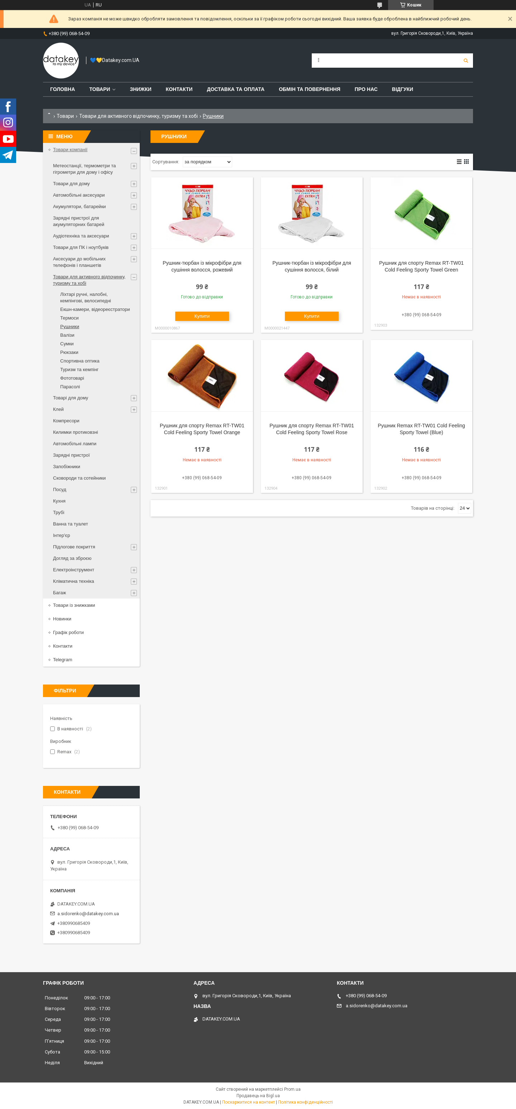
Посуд (59, 489)
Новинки (62, 618)
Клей (58, 409)
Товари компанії (70, 149)
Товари (99, 89)
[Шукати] (466, 60)
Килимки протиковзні (75, 432)
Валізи (67, 335)
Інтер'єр (61, 535)
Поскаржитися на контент (248, 1102)
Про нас (366, 89)
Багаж (59, 592)
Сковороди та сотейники (79, 478)
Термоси (69, 318)
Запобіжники (66, 466)
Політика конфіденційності (305, 1102)
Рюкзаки (69, 352)
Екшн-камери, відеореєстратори (95, 309)
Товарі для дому (70, 397)
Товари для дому (71, 183)
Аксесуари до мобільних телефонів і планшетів (79, 262)
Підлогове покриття (74, 546)
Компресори (66, 420)
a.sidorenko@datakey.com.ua (88, 913)
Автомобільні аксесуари (79, 195)
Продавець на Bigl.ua (258, 1095)
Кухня (59, 501)
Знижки (140, 89)
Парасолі (70, 386)
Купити (202, 316)
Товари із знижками (74, 605)
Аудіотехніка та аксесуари (81, 236)
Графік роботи (68, 632)
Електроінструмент (73, 569)
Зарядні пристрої (71, 455)
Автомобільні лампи (74, 443)
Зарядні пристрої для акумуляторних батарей (78, 221)
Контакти (179, 89)
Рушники (69, 326)
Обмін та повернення (309, 89)
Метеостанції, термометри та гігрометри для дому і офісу (84, 169)
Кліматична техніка (73, 581)
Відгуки (402, 89)
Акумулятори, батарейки (79, 206)
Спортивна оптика (79, 361)
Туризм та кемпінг (79, 369)
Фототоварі (72, 378)
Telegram (62, 659)
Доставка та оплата (235, 89)
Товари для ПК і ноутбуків (81, 247)
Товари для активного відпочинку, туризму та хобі (138, 116)
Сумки (67, 343)
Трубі (58, 512)
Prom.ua (292, 1089)
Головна (62, 89)
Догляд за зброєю (72, 558)
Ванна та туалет (70, 524)
